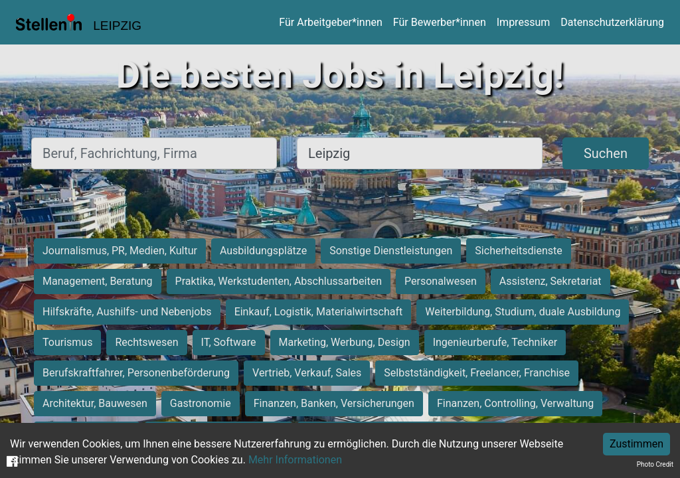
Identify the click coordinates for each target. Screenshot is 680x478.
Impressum (524, 22)
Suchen (606, 153)
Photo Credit (655, 464)
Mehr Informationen (295, 459)
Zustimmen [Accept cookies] (636, 444)
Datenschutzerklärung (612, 22)
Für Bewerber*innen (439, 22)
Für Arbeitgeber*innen (330, 22)
